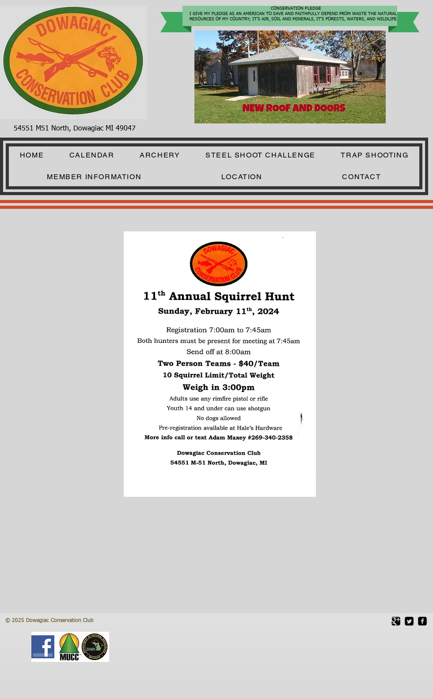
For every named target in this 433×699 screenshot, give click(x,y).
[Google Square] (395, 621)
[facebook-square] (422, 621)
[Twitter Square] (409, 621)
